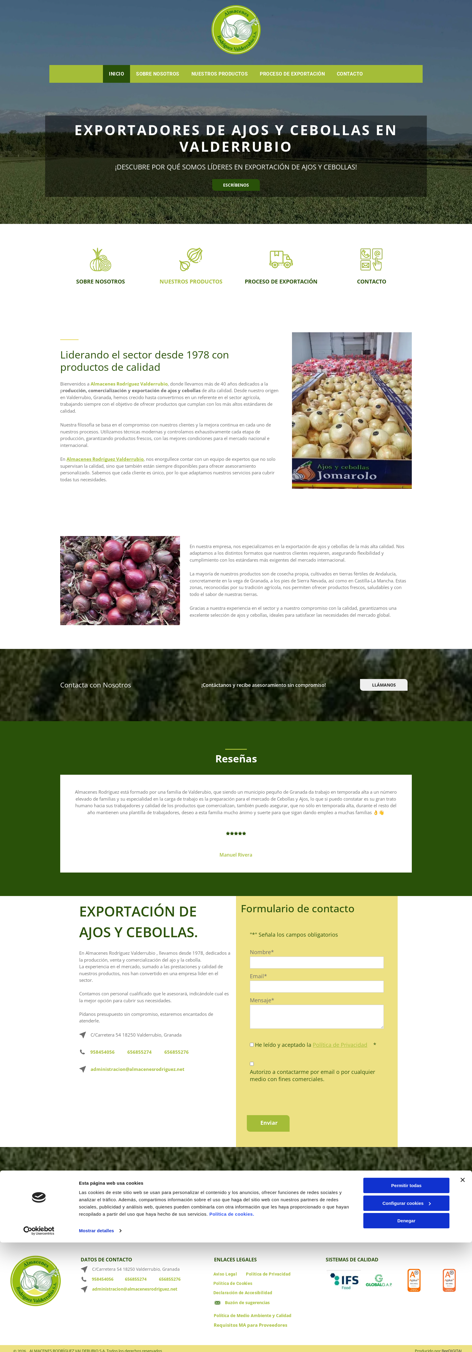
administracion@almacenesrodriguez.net (138, 1069)
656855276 (176, 1052)
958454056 (102, 1052)
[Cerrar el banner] (463, 1294)
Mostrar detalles (96, 1345)
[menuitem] (116, 74)
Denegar (406, 1335)
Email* (258, 976)
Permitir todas (406, 1299)
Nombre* (262, 952)
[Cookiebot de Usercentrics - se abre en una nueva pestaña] (39, 1345)
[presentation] (295, 1097)
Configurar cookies (406, 1317)
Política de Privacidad (340, 1044)
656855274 (139, 1052)
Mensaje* (262, 1000)
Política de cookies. (231, 1328)
